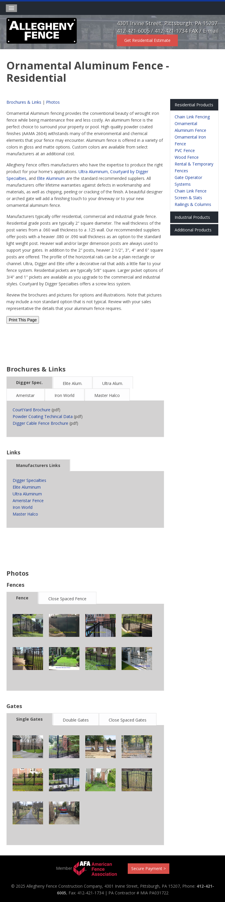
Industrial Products (192, 217)
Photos (53, 102)
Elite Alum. (72, 383)
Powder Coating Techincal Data (43, 416)
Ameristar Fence (28, 500)
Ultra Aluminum (93, 171)
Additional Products (193, 230)
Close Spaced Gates (127, 720)
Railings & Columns (193, 204)
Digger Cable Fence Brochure (40, 423)
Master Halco (107, 395)
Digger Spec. (29, 382)
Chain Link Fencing (192, 117)
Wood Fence (187, 157)
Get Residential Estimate (147, 40)
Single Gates (29, 719)
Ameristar (25, 395)
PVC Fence (185, 150)
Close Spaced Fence (67, 598)
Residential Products (194, 105)
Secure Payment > (148, 868)
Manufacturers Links (38, 465)
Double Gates (76, 720)
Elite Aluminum (51, 178)
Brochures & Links (23, 102)
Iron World (64, 395)
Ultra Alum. (112, 383)
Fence (22, 598)
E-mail (211, 30)
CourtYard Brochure (31, 409)
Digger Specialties (29, 480)
